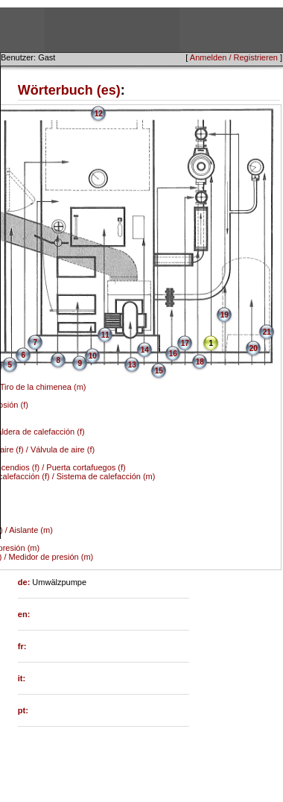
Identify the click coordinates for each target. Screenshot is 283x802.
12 (99, 114)
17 (185, 343)
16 (173, 354)
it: (21, 678)
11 (105, 335)
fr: (22, 646)
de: (25, 582)
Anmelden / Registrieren (234, 57)
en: (24, 614)
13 (132, 365)
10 (93, 356)
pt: (23, 710)
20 (253, 348)
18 (200, 362)
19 (224, 315)
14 (145, 350)
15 (159, 371)
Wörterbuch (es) (69, 90)
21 (267, 332)
